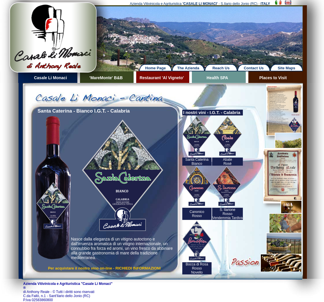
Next (206, 32)
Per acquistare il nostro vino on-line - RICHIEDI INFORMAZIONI (104, 268)
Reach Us (221, 68)
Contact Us (254, 68)
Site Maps (286, 68)
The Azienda (188, 68)
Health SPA (217, 77)
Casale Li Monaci (50, 77)
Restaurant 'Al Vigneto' (162, 77)
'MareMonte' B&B (106, 77)
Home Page (155, 68)
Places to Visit (273, 77)
